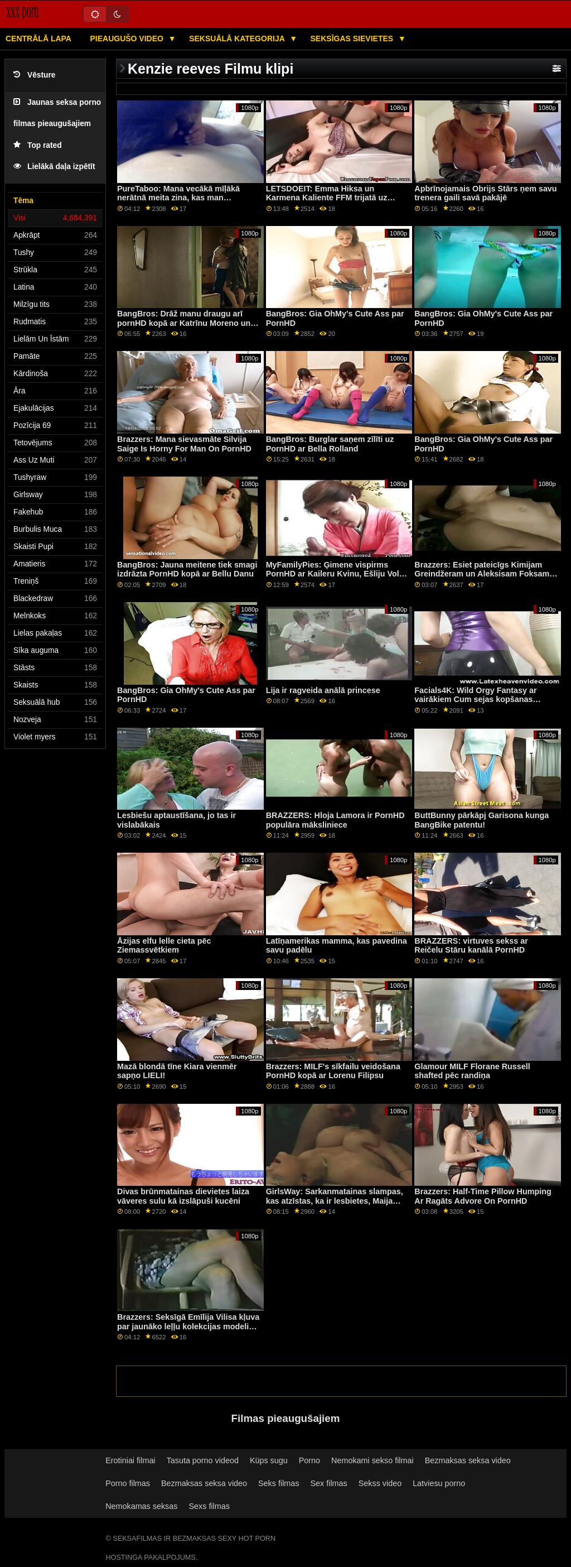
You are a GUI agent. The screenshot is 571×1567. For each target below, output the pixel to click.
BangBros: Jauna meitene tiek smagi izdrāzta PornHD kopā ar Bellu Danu (187, 569)
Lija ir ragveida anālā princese (323, 690)
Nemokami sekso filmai (372, 1460)
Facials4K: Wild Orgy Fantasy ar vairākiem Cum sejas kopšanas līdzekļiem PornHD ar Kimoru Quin (479, 699)
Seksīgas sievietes (353, 38)
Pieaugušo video (127, 38)
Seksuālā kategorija (238, 38)
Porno (309, 1460)
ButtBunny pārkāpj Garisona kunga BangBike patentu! (481, 820)
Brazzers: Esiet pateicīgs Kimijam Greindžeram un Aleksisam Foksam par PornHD (481, 574)
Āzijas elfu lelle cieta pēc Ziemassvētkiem (164, 945)
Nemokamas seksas (141, 1506)
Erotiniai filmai (130, 1460)
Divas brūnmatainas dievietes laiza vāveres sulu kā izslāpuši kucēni (183, 1196)
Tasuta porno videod (203, 1460)
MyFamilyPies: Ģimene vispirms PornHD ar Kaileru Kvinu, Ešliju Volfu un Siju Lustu (336, 574)
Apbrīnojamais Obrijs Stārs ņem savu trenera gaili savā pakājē (485, 193)
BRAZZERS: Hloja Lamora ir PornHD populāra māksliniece (335, 820)
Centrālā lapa (38, 38)
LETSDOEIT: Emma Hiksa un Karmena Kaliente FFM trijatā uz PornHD (327, 198)
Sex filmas (328, 1483)
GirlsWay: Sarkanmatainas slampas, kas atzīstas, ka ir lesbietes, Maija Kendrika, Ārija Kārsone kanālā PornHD (334, 1205)
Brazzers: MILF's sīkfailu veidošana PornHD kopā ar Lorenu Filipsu (333, 1071)
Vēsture (34, 75)
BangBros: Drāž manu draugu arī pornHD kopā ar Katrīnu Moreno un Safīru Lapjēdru (183, 323)
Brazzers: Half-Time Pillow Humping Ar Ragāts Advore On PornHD (482, 1196)
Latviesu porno (439, 1483)
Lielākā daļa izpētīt (54, 166)
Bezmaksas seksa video (468, 1460)
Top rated (37, 145)
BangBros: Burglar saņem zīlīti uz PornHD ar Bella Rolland (330, 444)
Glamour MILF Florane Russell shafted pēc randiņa (472, 1071)
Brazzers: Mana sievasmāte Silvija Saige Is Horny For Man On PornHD (184, 444)
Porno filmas (127, 1483)
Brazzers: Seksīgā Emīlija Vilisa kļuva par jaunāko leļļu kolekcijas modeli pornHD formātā (188, 1326)
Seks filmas (278, 1483)
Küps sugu (269, 1460)
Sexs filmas (208, 1506)
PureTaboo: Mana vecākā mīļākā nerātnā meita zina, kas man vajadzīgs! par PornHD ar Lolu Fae (182, 198)
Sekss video (380, 1483)
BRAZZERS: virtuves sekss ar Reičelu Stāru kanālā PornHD (471, 945)
